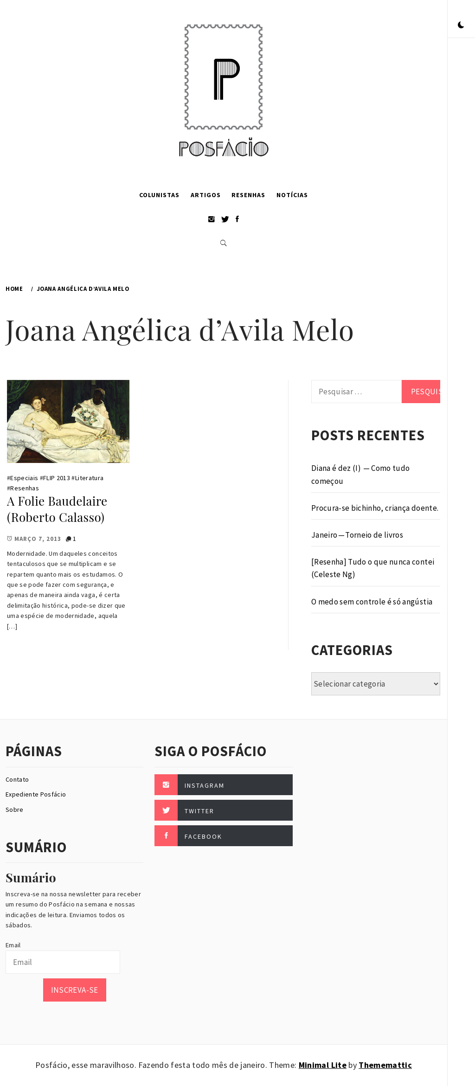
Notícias (292, 195)
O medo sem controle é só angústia (371, 602)
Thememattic (385, 1065)
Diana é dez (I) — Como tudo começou (360, 474)
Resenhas (248, 195)
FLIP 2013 (56, 478)
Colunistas (159, 195)
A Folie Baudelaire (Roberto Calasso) (57, 509)
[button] (461, 25)
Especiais (24, 478)
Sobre (15, 809)
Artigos (206, 195)
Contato (17, 779)
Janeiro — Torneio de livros (357, 535)
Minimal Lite (323, 1065)
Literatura (89, 478)
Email (13, 945)
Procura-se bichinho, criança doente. (374, 508)
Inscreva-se (74, 990)
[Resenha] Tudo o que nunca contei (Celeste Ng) (372, 568)
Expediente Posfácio (36, 794)
